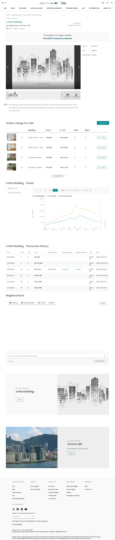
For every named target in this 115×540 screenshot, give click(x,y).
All (55, 189)
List (13, 494)
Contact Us (88, 488)
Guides (69, 491)
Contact (101, 137)
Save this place (99, 360)
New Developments (18, 497)
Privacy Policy (16, 529)
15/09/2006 (10, 287)
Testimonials (52, 494)
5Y (45, 189)
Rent (13, 488)
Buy (13, 485)
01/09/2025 (10, 256)
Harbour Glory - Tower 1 (36, 137)
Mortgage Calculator (73, 494)
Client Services (18, 481)
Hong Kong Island (16, 15)
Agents (33, 481)
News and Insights (72, 485)
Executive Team (53, 488)
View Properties (72, 448)
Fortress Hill (26, 15)
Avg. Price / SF (12, 187)
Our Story (51, 485)
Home (8, 15)
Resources (71, 481)
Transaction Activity (14, 192)
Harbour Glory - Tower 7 (36, 147)
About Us (52, 481)
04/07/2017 (10, 268)
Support (88, 481)
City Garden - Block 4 (35, 167)
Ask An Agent (71, 488)
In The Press (52, 497)
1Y (35, 189)
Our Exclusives (16, 491)
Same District (103, 122)
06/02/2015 (10, 274)
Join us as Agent (35, 488)
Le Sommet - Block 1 (35, 157)
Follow (20, 399)
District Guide (83, 448)
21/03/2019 (10, 262)
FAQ (86, 485)
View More (57, 175)
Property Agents (53, 491)
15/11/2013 (10, 281)
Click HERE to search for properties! (57, 37)
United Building (36, 15)
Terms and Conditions (27, 529)
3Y (40, 189)
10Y (50, 189)
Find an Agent (34, 485)
